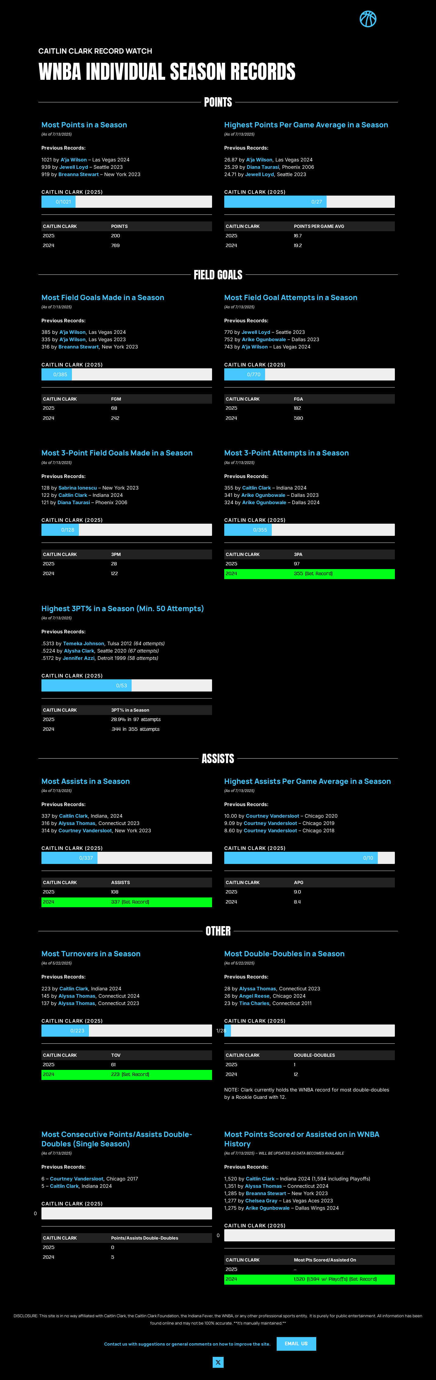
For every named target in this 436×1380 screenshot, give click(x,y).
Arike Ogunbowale (264, 339)
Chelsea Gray (261, 1201)
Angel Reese (254, 996)
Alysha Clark (79, 651)
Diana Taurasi (263, 167)
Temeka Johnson (83, 643)
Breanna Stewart (78, 174)
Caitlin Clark (72, 495)
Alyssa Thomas (76, 823)
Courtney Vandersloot (85, 830)
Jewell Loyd (73, 167)
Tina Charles (254, 1003)
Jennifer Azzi (78, 658)
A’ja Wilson (74, 160)
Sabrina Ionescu (77, 488)
